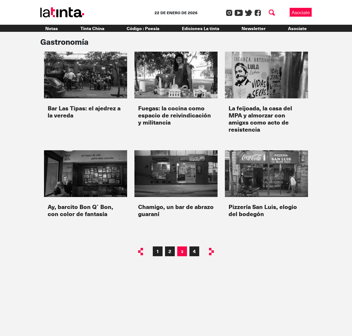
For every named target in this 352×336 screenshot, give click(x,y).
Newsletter (253, 28)
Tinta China (92, 28)
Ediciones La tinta (200, 28)
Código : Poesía (143, 28)
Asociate (301, 12)
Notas (51, 28)
